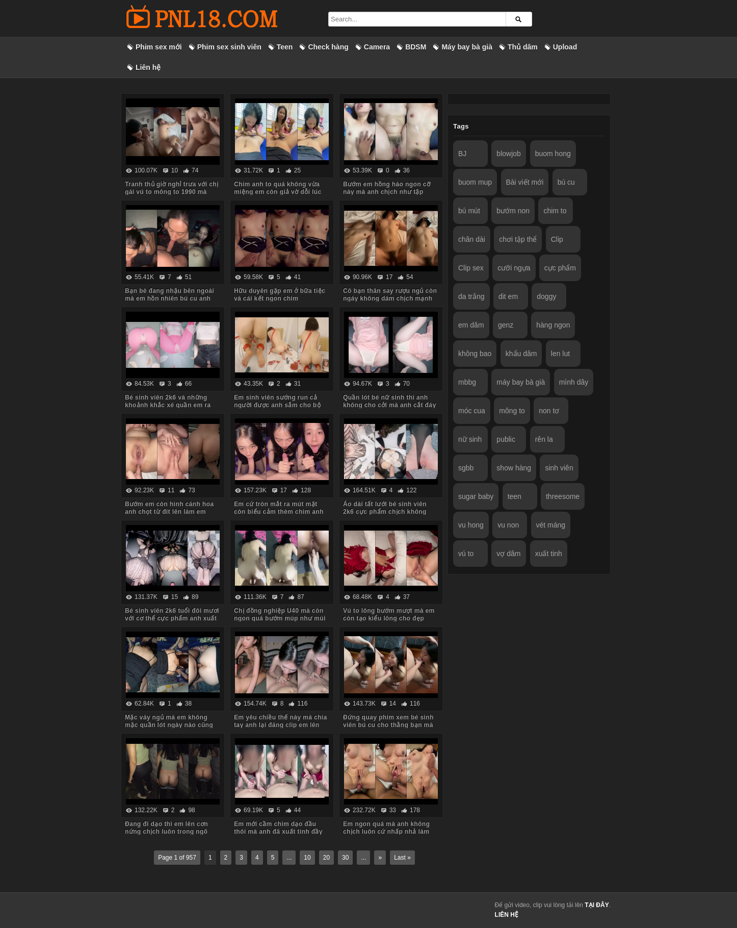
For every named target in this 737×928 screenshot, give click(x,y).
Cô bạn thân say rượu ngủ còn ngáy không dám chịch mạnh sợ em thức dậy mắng (390, 298)
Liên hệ (148, 67)
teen (514, 496)
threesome (563, 496)
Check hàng (328, 47)
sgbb (465, 468)
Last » (402, 857)
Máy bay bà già (466, 47)
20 (326, 857)
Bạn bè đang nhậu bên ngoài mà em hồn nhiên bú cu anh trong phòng (169, 298)
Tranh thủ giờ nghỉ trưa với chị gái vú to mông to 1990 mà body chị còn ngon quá (171, 192)
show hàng (513, 468)
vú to (465, 553)
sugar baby (475, 496)
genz (505, 325)
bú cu (566, 182)
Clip (557, 239)
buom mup (475, 182)
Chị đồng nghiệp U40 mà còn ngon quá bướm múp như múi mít (280, 618)
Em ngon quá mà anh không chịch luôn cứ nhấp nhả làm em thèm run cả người (386, 831)
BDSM (415, 47)
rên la (544, 439)
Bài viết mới (525, 182)
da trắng (471, 296)
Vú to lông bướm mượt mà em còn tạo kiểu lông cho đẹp (389, 614)
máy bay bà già (520, 382)
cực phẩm (560, 268)
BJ (462, 153)
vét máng (551, 525)
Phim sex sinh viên (229, 47)
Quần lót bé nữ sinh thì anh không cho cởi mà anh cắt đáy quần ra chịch (389, 405)
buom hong (553, 153)
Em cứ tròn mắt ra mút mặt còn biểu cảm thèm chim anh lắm (279, 511)
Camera (377, 47)
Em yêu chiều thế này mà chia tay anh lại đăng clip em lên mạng (280, 725)
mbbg (467, 382)
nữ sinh (470, 439)
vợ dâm (508, 553)
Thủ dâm (523, 47)
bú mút (469, 211)
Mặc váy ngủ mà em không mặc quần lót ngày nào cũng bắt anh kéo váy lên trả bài (169, 725)
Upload (565, 47)
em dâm (471, 325)
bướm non (513, 211)
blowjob (508, 153)
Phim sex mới (159, 47)
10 (307, 857)
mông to (512, 411)
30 (345, 857)
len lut (560, 353)
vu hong (471, 525)
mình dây (574, 382)
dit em (508, 296)
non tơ (549, 411)
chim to (554, 211)
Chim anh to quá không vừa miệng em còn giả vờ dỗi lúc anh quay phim (278, 192)
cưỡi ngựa (513, 268)
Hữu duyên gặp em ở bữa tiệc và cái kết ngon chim (279, 294)
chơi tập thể (518, 239)
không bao (474, 353)
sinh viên (559, 468)
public (505, 439)
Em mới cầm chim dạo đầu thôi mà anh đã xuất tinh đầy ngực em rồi (278, 831)
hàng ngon (553, 325)
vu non (508, 525)
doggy (546, 296)
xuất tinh (548, 553)
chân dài (471, 239)
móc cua (471, 411)
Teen (285, 47)
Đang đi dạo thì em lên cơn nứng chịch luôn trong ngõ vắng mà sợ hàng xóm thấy (166, 831)
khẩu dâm (521, 353)
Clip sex (471, 268)
